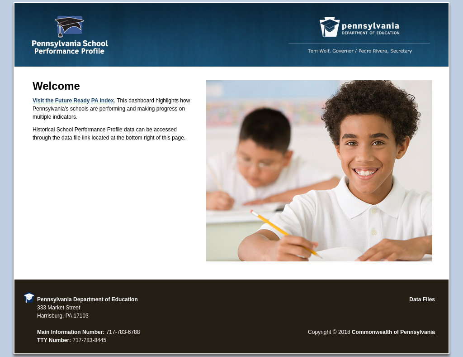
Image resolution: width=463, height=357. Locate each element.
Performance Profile (231, 35)
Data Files (422, 299)
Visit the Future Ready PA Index (73, 100)
